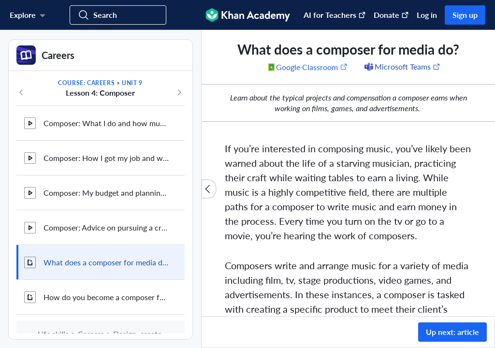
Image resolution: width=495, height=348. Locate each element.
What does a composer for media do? (106, 262)
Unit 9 (132, 83)
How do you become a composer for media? (106, 297)
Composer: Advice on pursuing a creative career (106, 227)
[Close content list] (209, 189)
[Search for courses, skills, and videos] (118, 15)
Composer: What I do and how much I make (106, 123)
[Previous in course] (21, 92)
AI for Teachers (335, 14)
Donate (391, 14)
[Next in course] (179, 92)
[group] (348, 173)
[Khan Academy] (247, 14)
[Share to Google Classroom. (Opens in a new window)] (308, 66)
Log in (427, 14)
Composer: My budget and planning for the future (106, 192)
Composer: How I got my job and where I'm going (106, 157)
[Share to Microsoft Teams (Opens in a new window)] (401, 66)
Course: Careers (86, 83)
